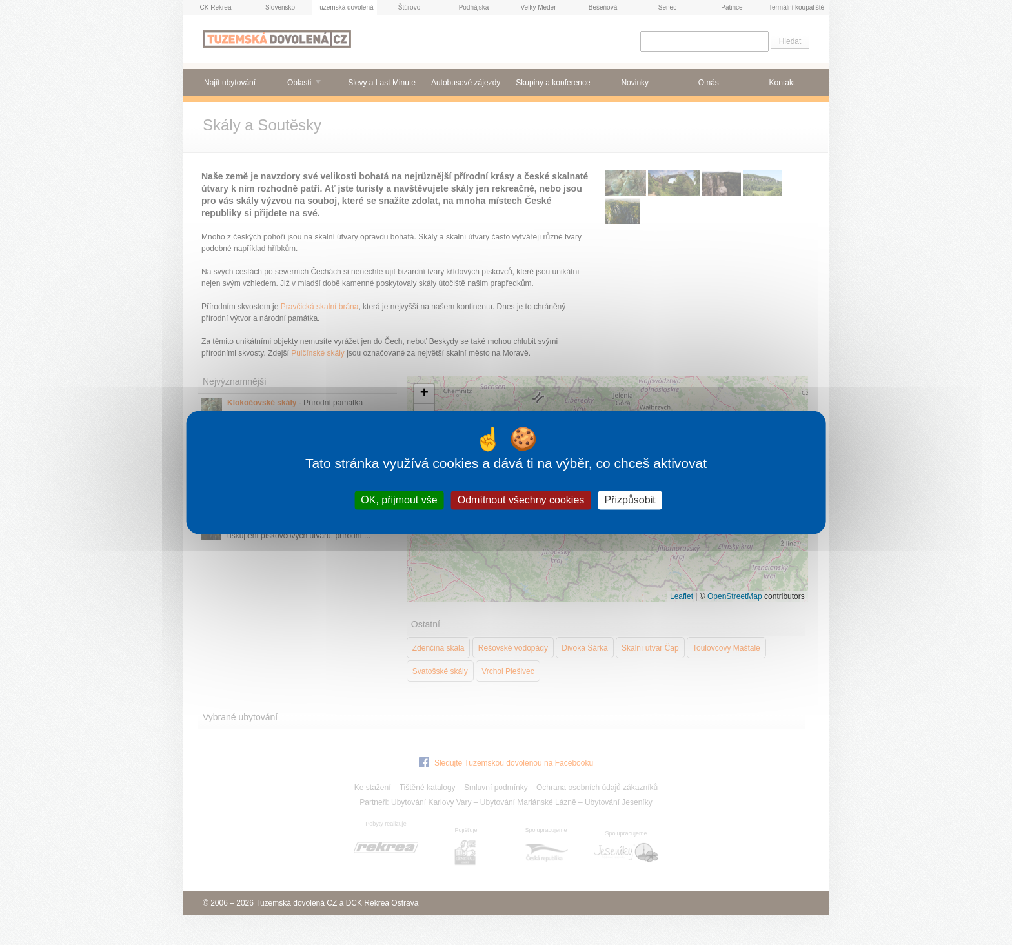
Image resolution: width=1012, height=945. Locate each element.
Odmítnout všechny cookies (521, 499)
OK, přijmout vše (399, 499)
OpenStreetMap (734, 596)
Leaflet (681, 596)
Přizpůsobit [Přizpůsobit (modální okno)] (629, 499)
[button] (424, 394)
